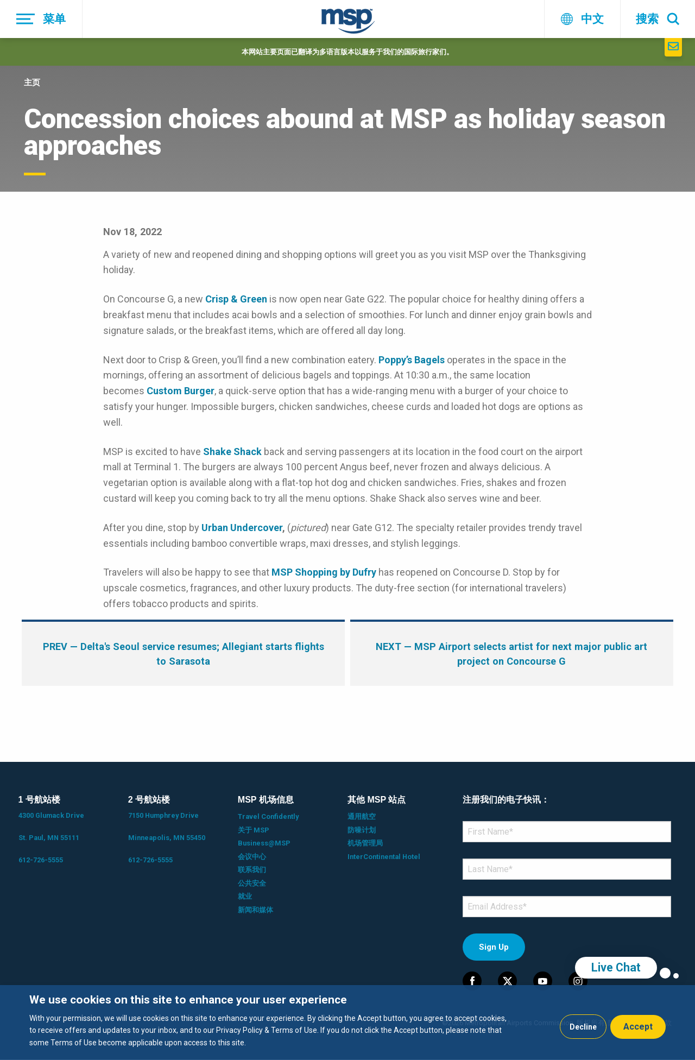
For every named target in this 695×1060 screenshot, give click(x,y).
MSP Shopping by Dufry (323, 572)
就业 (245, 896)
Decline (583, 1027)
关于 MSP (253, 830)
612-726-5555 (40, 860)
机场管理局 (365, 843)
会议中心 (252, 857)
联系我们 (252, 870)
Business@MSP (264, 843)
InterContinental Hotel (384, 857)
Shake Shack (232, 451)
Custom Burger (180, 390)
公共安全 (252, 883)
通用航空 (362, 816)
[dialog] (347, 1022)
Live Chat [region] (616, 967)
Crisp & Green (236, 299)
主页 (32, 82)
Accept (638, 1026)
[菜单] (41, 19)
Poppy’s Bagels (411, 359)
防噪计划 (362, 830)
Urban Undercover (241, 527)
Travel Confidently (268, 816)
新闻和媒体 (255, 910)
